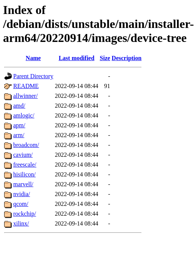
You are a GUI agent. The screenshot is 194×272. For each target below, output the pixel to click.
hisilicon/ (24, 174)
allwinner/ (25, 96)
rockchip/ (24, 213)
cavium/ (23, 154)
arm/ (18, 135)
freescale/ (24, 164)
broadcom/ (26, 145)
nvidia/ (21, 194)
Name (33, 58)
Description (127, 58)
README (26, 86)
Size (105, 58)
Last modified (76, 58)
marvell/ (23, 184)
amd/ (19, 105)
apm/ (19, 125)
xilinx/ (21, 223)
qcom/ (20, 204)
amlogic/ (23, 115)
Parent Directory (33, 76)
